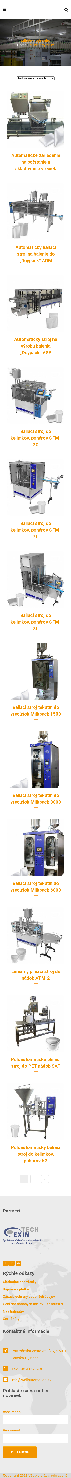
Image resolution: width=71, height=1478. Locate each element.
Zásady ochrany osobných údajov (29, 1297)
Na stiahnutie (13, 1311)
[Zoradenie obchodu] (36, 78)
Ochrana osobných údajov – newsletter (33, 1304)
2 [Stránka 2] (34, 1179)
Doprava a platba (16, 1289)
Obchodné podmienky (19, 1282)
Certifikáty (11, 1319)
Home (22, 45)
